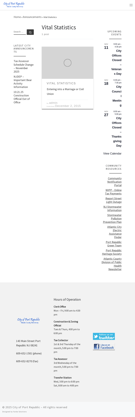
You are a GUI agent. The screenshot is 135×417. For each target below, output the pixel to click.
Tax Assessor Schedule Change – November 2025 (23, 66)
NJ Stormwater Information (112, 208)
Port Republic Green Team (114, 243)
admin (53, 102)
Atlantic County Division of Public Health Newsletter (112, 264)
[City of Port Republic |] (13, 4)
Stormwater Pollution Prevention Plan (112, 218)
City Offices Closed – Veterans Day (116, 62)
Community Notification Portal (114, 182)
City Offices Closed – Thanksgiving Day (116, 132)
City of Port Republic (26, 407)
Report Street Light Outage (113, 200)
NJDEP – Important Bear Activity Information (23, 82)
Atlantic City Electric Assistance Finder (114, 232)
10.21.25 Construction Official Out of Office (22, 97)
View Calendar (112, 153)
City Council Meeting (117, 96)
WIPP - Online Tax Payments (113, 191)
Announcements (32, 17)
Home (17, 17)
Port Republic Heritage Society (112, 252)
